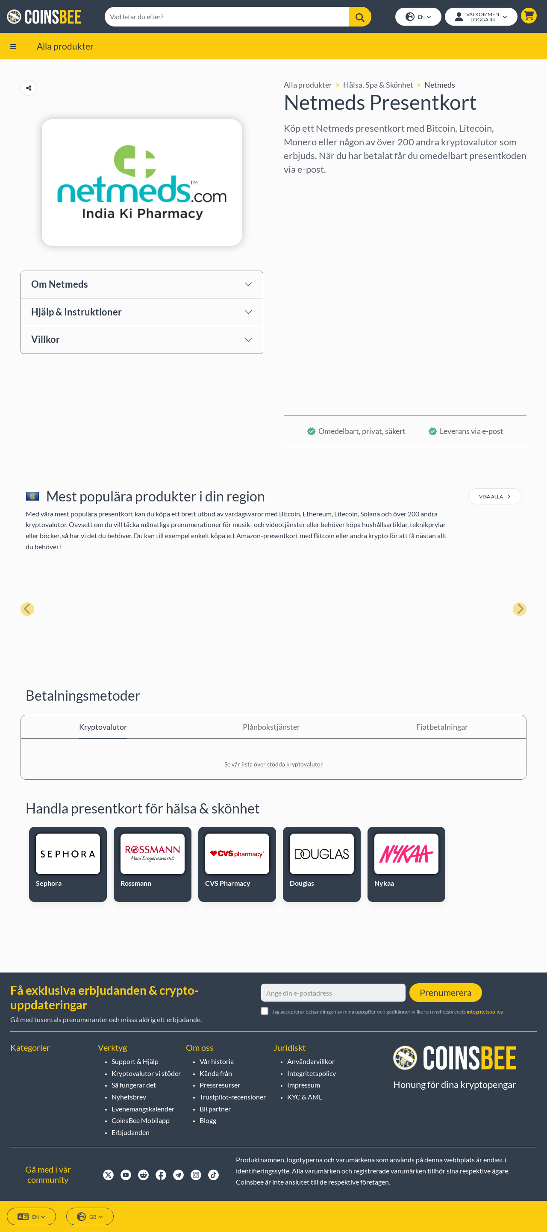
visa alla (495, 497)
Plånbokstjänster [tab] (271, 726)
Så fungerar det (134, 1085)
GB (90, 1216)
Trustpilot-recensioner (233, 1097)
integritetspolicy (485, 1011)
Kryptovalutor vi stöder (146, 1073)
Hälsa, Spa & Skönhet (378, 85)
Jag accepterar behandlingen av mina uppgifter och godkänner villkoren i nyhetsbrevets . (388, 1011)
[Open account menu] (481, 17)
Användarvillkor (311, 1061)
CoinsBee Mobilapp (141, 1120)
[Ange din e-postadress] (333, 992)
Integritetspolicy (311, 1073)
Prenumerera (446, 992)
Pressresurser (220, 1085)
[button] (529, 16)
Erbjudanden (131, 1132)
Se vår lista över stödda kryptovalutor (273, 764)
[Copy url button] (28, 88)
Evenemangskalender (143, 1109)
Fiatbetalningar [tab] (442, 726)
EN (418, 17)
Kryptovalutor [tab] (103, 726)
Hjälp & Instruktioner (76, 312)
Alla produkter (65, 46)
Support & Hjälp (135, 1061)
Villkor (45, 339)
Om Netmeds (59, 284)
